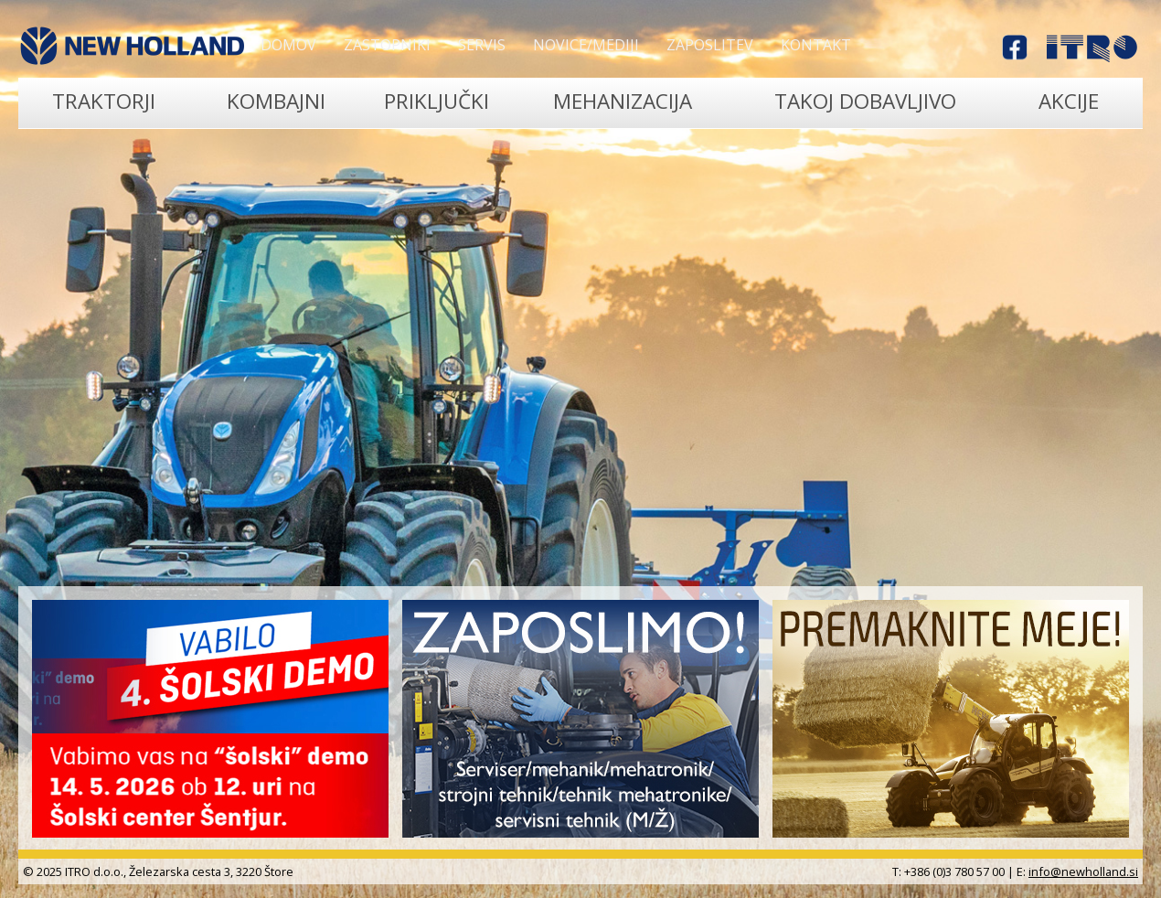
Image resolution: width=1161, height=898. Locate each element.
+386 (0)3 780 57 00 (954, 871)
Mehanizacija (622, 101)
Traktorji (103, 101)
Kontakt (816, 45)
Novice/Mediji (586, 45)
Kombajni (276, 101)
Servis (482, 45)
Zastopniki (387, 45)
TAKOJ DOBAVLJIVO (865, 101)
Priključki (436, 101)
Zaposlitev (709, 45)
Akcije (1069, 101)
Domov (288, 45)
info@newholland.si (1083, 871)
